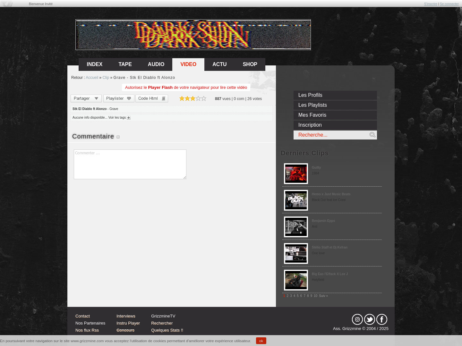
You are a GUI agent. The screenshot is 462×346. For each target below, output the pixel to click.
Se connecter (449, 4)
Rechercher (162, 323)
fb (381, 319)
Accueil (92, 77)
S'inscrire (430, 4)
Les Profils (310, 95)
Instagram (357, 319)
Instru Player (128, 323)
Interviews (125, 316)
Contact (82, 316)
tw (369, 319)
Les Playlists (312, 105)
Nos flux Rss (87, 330)
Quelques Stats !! (167, 330)
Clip (105, 77)
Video (188, 64)
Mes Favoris (312, 115)
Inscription (310, 125)
